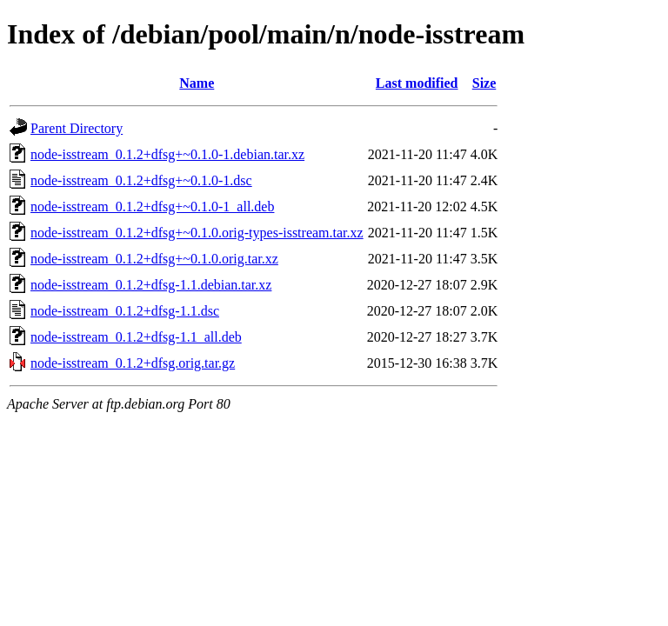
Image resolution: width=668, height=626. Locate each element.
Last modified (417, 83)
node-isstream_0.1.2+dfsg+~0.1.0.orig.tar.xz (154, 258)
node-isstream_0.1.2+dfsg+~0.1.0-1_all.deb (152, 206)
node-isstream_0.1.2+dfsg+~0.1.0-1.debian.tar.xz (167, 154)
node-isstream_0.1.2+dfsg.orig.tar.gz (132, 363)
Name (196, 83)
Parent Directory (76, 128)
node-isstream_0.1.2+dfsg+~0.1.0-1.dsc (141, 180)
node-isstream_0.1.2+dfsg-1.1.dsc (124, 310)
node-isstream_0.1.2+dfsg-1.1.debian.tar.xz (150, 284)
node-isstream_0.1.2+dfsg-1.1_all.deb (136, 337)
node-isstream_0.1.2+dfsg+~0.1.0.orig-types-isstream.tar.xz (197, 232)
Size (484, 83)
